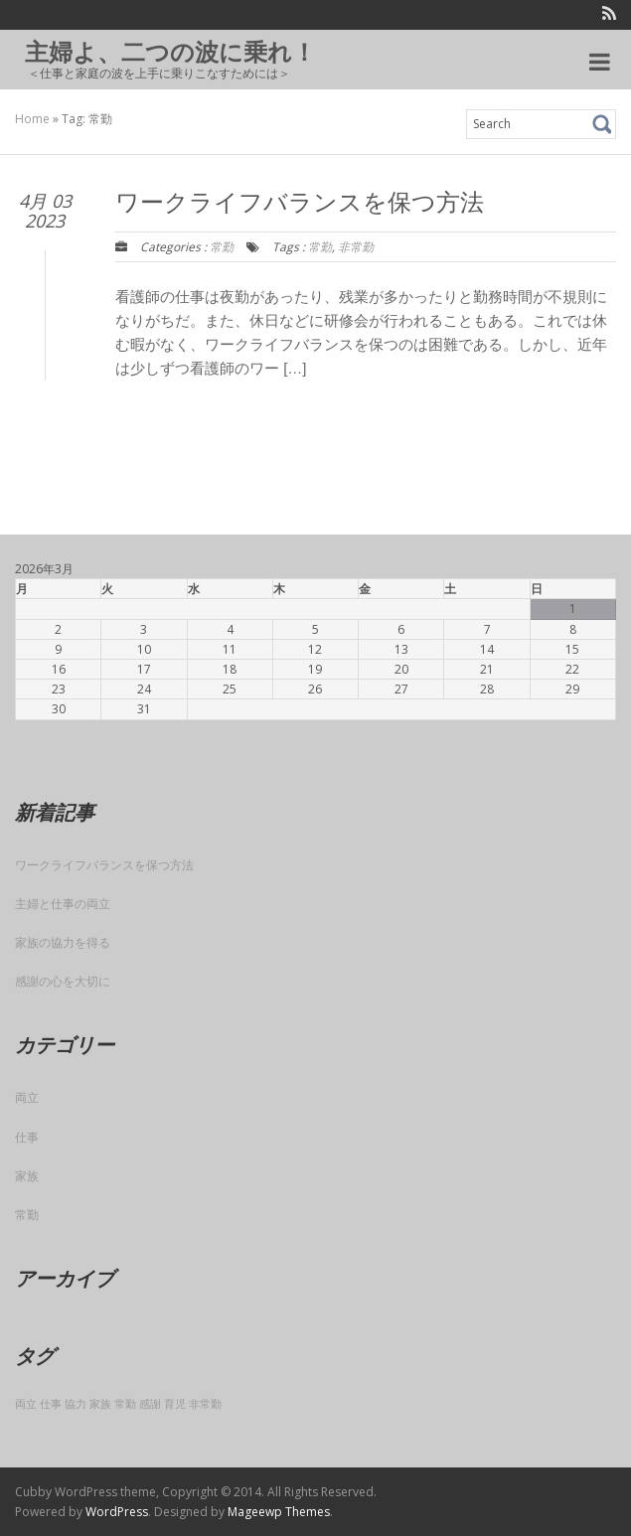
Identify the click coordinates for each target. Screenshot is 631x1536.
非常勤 (356, 246)
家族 (27, 1175)
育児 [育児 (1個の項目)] (175, 1404)
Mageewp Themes (279, 1511)
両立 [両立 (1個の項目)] (26, 1404)
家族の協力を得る (62, 942)
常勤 (222, 246)
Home (32, 118)
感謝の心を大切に (62, 981)
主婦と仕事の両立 (62, 903)
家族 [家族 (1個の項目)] (100, 1404)
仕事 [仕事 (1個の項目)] (51, 1404)
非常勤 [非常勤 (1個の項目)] (205, 1404)
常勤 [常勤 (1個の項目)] (125, 1404)
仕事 (27, 1137)
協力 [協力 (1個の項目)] (75, 1404)
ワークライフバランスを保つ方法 (104, 864)
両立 (27, 1097)
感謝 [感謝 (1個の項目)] (150, 1404)
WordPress (116, 1511)
